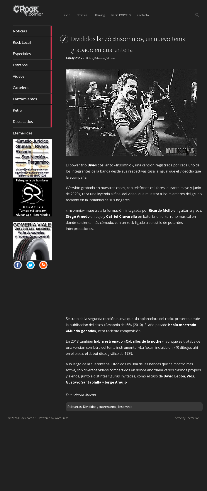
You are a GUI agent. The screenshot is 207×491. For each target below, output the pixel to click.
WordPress (61, 418)
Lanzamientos (32, 99)
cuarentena (107, 406)
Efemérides (22, 133)
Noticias (32, 31)
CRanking (99, 15)
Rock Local (32, 42)
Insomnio (125, 406)
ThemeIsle (192, 418)
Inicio (66, 15)
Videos (32, 76)
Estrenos (32, 65)
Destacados (32, 121)
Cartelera (32, 87)
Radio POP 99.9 (121, 15)
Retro (32, 110)
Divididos (89, 406)
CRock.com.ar (26, 418)
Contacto (143, 15)
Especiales (32, 53)
